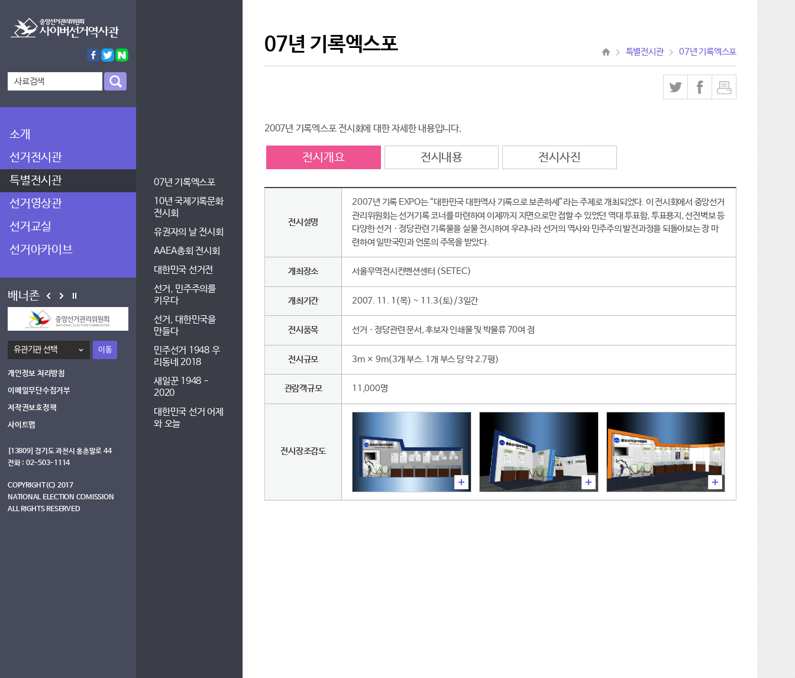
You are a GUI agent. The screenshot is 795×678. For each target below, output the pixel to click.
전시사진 (559, 157)
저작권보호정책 (32, 407)
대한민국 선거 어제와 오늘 (189, 418)
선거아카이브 (41, 250)
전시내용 (442, 157)
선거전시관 (35, 157)
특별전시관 (35, 181)
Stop (74, 296)
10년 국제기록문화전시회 (189, 207)
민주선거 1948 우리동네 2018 (186, 356)
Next (61, 296)
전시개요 (323, 157)
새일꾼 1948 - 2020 (181, 387)
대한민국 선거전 (183, 270)
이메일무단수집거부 (39, 390)
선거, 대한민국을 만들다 (185, 325)
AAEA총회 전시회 (187, 251)
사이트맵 (21, 425)
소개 (20, 134)
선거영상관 (35, 204)
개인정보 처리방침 (36, 373)
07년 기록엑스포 (184, 182)
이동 (105, 350)
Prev (48, 296)
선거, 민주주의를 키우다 (185, 294)
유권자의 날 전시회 (189, 232)
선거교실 (30, 227)
